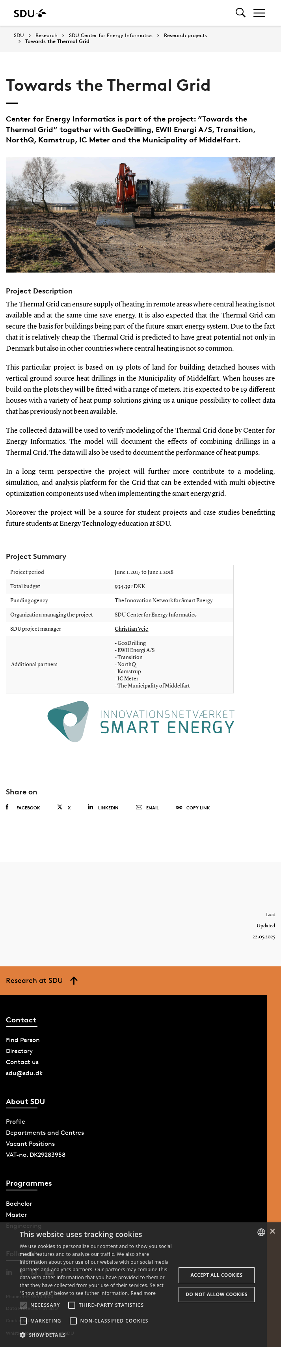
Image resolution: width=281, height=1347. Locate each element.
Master (16, 1214)
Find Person (23, 1040)
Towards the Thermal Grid (57, 41)
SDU (19, 35)
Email (147, 808)
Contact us (22, 1062)
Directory (19, 1051)
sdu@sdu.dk (24, 1073)
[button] (23, 1305)
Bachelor (19, 1203)
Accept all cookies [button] (216, 1275)
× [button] (272, 1232)
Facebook (23, 807)
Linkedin (103, 807)
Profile (15, 1121)
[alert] (140, 1284)
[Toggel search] (241, 13)
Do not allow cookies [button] (217, 1294)
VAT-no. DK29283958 (35, 1154)
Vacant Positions (30, 1143)
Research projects (185, 35)
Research (46, 35)
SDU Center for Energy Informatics (111, 35)
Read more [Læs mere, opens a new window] (143, 1293)
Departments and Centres (45, 1132)
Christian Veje (131, 629)
